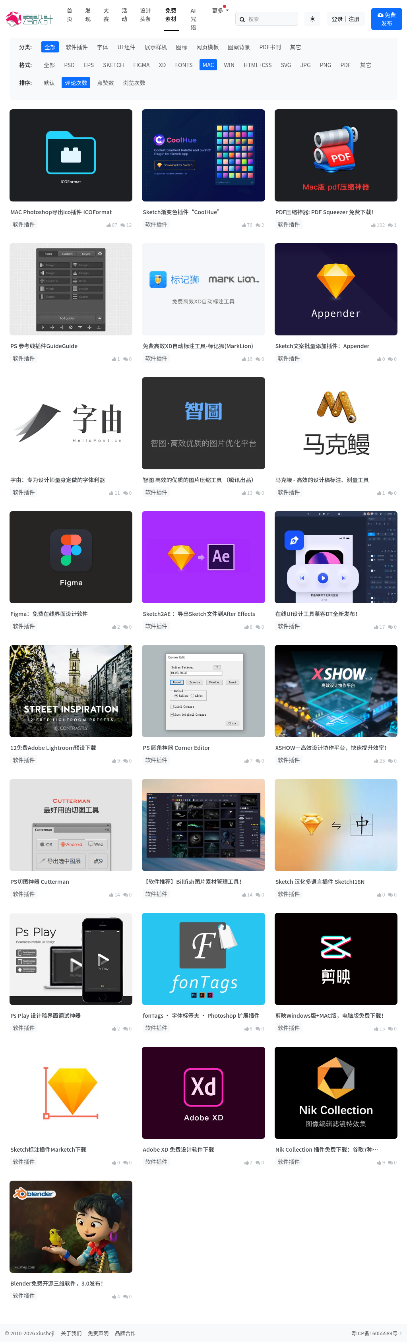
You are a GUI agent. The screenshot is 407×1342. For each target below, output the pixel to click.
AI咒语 (193, 18)
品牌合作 (125, 1333)
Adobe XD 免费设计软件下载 (178, 1149)
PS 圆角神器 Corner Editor (176, 747)
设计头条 (145, 14)
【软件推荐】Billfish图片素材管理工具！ (193, 881)
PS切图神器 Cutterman (39, 881)
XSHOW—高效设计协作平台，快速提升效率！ (332, 747)
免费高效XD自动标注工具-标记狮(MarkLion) (198, 346)
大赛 (106, 14)
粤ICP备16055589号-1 (376, 1333)
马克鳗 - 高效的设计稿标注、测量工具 (322, 480)
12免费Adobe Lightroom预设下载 (53, 747)
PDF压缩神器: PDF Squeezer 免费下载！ (326, 212)
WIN (229, 65)
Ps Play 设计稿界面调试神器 (45, 1015)
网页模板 (207, 47)
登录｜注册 (346, 19)
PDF (346, 65)
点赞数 (105, 83)
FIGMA (141, 65)
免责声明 (98, 1333)
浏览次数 (134, 83)
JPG (305, 65)
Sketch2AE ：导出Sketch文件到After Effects (199, 614)
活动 (124, 14)
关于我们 (71, 1333)
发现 (88, 14)
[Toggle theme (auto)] (312, 19)
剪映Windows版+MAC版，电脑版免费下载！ (331, 1015)
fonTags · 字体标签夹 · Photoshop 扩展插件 (201, 1015)
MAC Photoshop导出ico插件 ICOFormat (61, 212)
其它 (295, 47)
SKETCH (113, 65)
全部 (50, 47)
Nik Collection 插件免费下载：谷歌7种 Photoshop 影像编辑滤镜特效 (324, 1149)
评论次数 (76, 83)
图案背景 (239, 47)
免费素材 (170, 14)
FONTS (184, 65)
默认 (49, 83)
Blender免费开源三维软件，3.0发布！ (58, 1283)
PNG (325, 65)
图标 (181, 47)
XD (162, 65)
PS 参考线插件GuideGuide (44, 346)
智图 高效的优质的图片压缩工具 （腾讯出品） (199, 480)
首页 (69, 14)
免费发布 (387, 19)
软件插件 (77, 47)
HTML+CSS (257, 65)
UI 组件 (126, 47)
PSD (69, 65)
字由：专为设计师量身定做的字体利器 (57, 480)
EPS (89, 65)
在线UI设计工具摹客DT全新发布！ (317, 614)
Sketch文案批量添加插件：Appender (322, 346)
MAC (208, 65)
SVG (286, 65)
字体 (102, 47)
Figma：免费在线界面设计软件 (49, 614)
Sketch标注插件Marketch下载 (48, 1149)
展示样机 (156, 47)
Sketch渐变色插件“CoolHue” (182, 212)
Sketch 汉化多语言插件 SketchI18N (320, 881)
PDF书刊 (270, 47)
